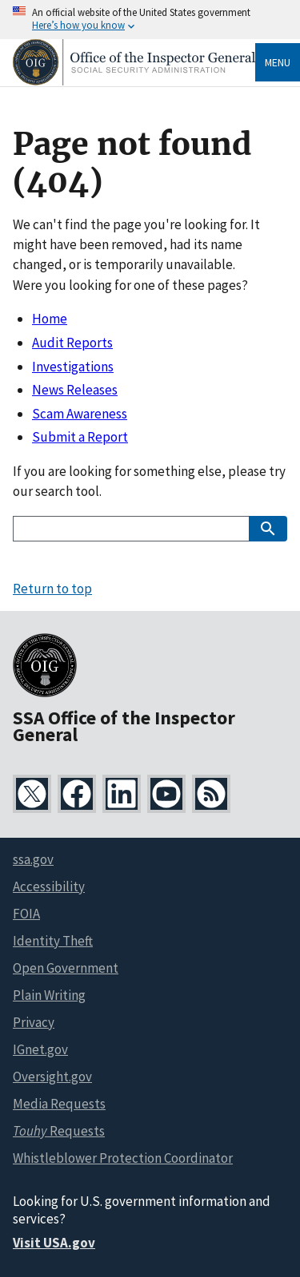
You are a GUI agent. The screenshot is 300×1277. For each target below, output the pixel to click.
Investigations (73, 366)
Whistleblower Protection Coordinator (123, 1158)
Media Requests (59, 1103)
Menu (277, 62)
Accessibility (49, 886)
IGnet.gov (40, 1049)
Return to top (52, 588)
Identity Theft (53, 941)
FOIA (26, 913)
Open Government (65, 968)
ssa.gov (33, 859)
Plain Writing (49, 995)
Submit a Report (80, 437)
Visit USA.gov (54, 1242)
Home (49, 318)
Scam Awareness (79, 413)
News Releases (75, 390)
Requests (59, 1131)
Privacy (33, 1022)
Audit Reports (72, 342)
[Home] (134, 81)
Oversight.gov (52, 1076)
